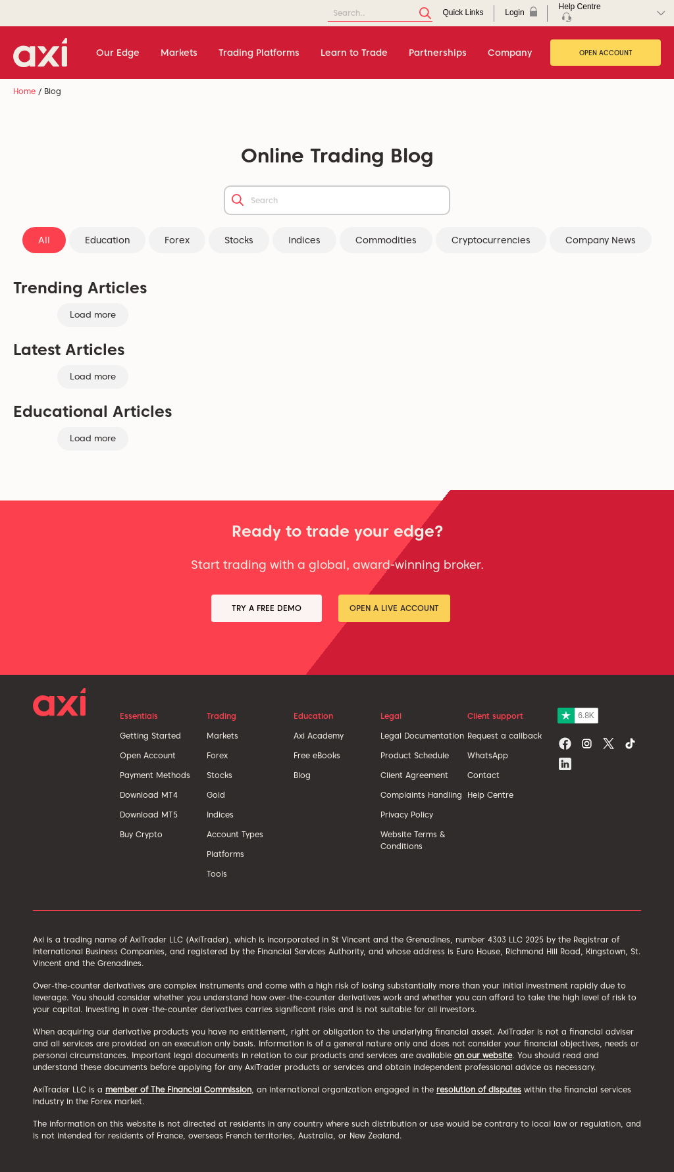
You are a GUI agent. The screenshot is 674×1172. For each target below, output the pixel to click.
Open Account (606, 53)
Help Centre (490, 795)
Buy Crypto (141, 834)
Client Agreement (414, 775)
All (44, 240)
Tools (217, 874)
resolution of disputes (478, 1089)
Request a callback (504, 736)
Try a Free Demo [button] (266, 608)
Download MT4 (149, 795)
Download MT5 (149, 814)
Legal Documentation (422, 736)
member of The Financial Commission (178, 1089)
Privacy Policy (406, 814)
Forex (177, 240)
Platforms (225, 854)
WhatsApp (487, 755)
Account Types (235, 834)
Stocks (238, 240)
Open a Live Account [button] (394, 608)
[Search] (380, 13)
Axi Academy (319, 736)
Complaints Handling (421, 795)
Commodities (386, 240)
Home (24, 91)
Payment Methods (155, 775)
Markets (222, 736)
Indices (304, 240)
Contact (483, 775)
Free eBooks (317, 755)
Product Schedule (414, 755)
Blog (302, 775)
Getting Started (150, 736)
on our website (483, 1055)
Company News (600, 240)
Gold (216, 795)
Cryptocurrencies (491, 240)
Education (107, 240)
